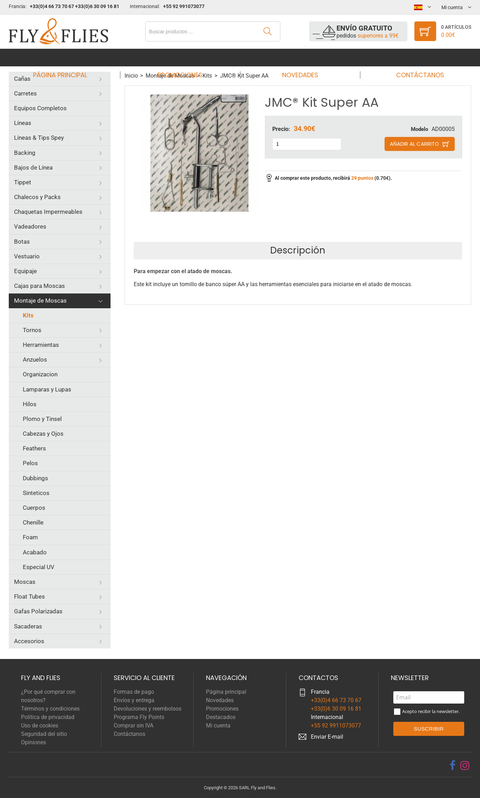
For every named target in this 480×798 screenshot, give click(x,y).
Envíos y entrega (134, 700)
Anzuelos (35, 359)
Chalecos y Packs (37, 196)
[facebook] (452, 765)
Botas (22, 241)
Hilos (29, 404)
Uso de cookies (39, 725)
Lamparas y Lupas (47, 389)
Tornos (32, 330)
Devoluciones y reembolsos (147, 708)
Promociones (182, 57)
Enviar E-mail (327, 736)
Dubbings (35, 478)
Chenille (33, 522)
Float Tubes (29, 596)
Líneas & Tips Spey (39, 137)
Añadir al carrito (414, 143)
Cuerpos (34, 507)
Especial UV (38, 567)
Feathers (34, 448)
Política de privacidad (47, 717)
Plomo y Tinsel (42, 418)
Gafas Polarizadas (38, 611)
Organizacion (40, 374)
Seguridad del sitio (44, 734)
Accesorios (29, 641)
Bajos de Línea (33, 167)
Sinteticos (36, 492)
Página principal (67, 57)
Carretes (25, 93)
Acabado (35, 552)
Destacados (220, 717)
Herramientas (41, 344)
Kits (28, 315)
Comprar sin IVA (133, 725)
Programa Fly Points (139, 717)
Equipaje (25, 271)
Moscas (24, 581)
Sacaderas (28, 626)
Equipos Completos (40, 108)
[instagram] (464, 765)
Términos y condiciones (50, 708)
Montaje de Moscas (40, 300)
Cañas (22, 78)
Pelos (30, 463)
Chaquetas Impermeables (48, 211)
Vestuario (27, 256)
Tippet (22, 182)
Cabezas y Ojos (43, 433)
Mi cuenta (218, 725)
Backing (24, 152)
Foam (30, 537)
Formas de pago (134, 691)
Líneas (22, 122)
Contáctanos (413, 57)
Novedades (298, 57)
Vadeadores (30, 226)
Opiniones (33, 742)
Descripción (297, 250)
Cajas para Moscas (39, 285)
